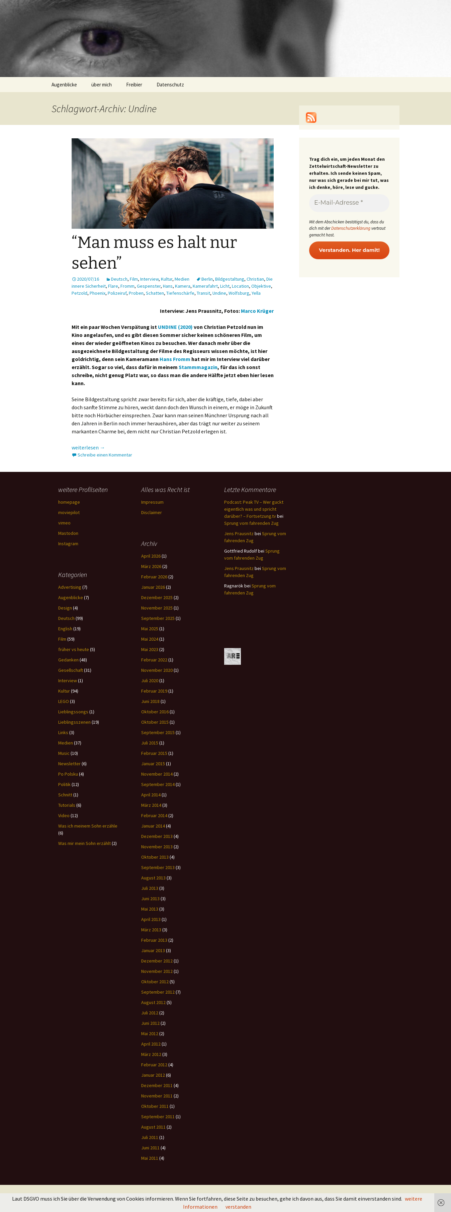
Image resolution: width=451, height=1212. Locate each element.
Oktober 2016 (155, 712)
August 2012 (153, 1002)
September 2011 (158, 1117)
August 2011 (153, 1127)
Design (65, 608)
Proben (136, 293)
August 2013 (153, 878)
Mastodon (68, 533)
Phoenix (97, 293)
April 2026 (151, 556)
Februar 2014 (154, 815)
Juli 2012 (149, 1013)
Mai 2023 (149, 649)
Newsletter (69, 764)
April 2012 (151, 1044)
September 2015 (158, 732)
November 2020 (157, 670)
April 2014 (151, 795)
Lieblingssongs (73, 712)
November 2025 (157, 608)
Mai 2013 (149, 909)
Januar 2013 (153, 950)
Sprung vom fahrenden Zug (251, 523)
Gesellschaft (70, 670)
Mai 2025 (149, 629)
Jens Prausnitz (239, 533)
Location (240, 286)
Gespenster (149, 286)
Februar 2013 (154, 940)
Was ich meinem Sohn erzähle (87, 826)
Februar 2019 (154, 691)
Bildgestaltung (229, 279)
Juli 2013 (149, 888)
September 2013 (158, 867)
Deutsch (119, 279)
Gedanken (68, 660)
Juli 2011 (149, 1137)
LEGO (63, 701)
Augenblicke (64, 84)
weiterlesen (88, 447)
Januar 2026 (153, 587)
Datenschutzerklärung (350, 228)
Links (63, 732)
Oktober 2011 (155, 1106)
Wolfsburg (239, 293)
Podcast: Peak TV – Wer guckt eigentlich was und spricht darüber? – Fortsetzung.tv (253, 509)
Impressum (152, 502)
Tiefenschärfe (180, 293)
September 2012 (158, 992)
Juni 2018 (150, 701)
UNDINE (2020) (175, 327)
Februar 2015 (154, 753)
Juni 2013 (150, 899)
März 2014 (151, 805)
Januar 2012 (153, 1075)
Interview (149, 279)
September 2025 (158, 618)
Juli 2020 (149, 681)
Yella (256, 293)
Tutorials (66, 805)
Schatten (155, 293)
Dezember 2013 (157, 836)
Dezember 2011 (157, 1085)
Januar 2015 (153, 764)
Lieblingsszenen (74, 722)
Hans (168, 286)
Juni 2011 (150, 1148)
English (65, 629)
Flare (113, 286)
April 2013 (151, 919)
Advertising (69, 587)
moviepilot (69, 512)
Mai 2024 (149, 639)
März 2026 (151, 566)
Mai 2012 (149, 1033)
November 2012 (157, 971)
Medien (182, 279)
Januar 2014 (153, 826)
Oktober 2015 (155, 722)
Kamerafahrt (205, 286)
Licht (225, 286)
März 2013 (151, 930)
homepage (69, 502)
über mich (101, 84)
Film (134, 279)
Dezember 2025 (157, 597)
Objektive (261, 286)
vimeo (64, 523)
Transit (203, 293)
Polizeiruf (117, 293)
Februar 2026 (154, 577)
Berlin (207, 279)
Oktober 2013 (155, 857)
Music (64, 753)
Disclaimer (151, 512)
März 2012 (151, 1054)
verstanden (238, 1206)
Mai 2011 (149, 1158)
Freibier (134, 84)
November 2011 (157, 1096)
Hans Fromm (175, 359)
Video (64, 815)
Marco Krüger (257, 310)
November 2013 (157, 847)
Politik (64, 784)
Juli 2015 (149, 743)
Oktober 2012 (155, 982)
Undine (219, 293)
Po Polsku (68, 774)
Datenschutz (170, 84)
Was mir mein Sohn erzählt (84, 843)
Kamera (182, 286)
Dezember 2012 (157, 961)
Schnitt (65, 795)
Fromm (127, 286)
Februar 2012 (154, 1065)
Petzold (79, 293)
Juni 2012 (150, 1023)
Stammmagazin (198, 367)
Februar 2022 (154, 660)
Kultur (166, 279)
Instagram (68, 544)
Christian (255, 279)
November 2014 (157, 774)
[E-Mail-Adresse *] (349, 203)
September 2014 (158, 784)
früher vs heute (73, 649)
